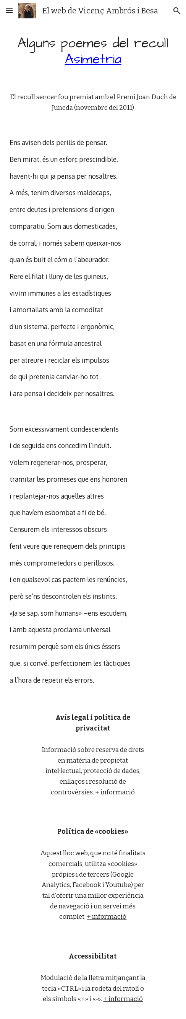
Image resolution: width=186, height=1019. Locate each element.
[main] (93, 51)
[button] (9, 10)
